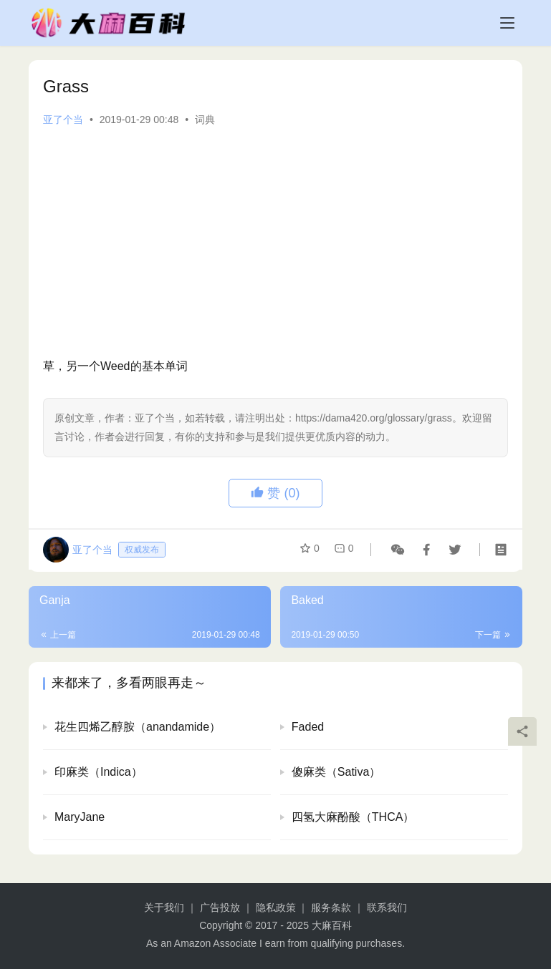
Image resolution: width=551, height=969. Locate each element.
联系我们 (387, 907)
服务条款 (331, 907)
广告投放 (220, 907)
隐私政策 (276, 907)
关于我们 (164, 907)
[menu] (507, 23)
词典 (205, 119)
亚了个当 (63, 119)
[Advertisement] (275, 242)
